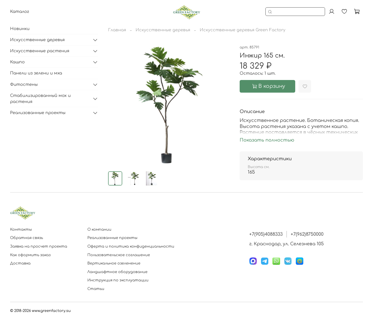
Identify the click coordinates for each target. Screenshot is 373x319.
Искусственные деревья (163, 30)
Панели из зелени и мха (36, 73)
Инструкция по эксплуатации (117, 280)
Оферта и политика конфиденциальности (130, 246)
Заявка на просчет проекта (38, 246)
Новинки (20, 28)
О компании (99, 229)
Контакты (21, 229)
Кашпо (17, 62)
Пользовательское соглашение (118, 255)
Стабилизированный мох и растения (40, 98)
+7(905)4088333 (266, 234)
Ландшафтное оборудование (117, 272)
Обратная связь (26, 238)
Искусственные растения (39, 51)
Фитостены (24, 84)
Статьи (95, 289)
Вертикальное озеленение (113, 263)
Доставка (20, 263)
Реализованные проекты (37, 113)
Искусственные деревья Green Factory (242, 30)
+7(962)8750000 (307, 234)
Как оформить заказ (30, 255)
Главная (117, 30)
